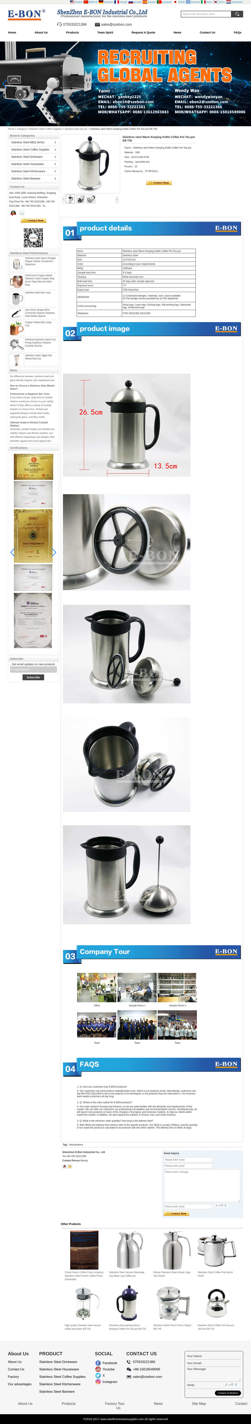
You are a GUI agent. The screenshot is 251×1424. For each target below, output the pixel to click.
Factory (13, 1377)
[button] (121, 123)
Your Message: (196, 1369)
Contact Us (207, 32)
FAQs (237, 32)
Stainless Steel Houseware (27, 164)
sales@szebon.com (116, 24)
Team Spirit (105, 32)
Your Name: (194, 1356)
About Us (41, 32)
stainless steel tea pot (76, 129)
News (177, 32)
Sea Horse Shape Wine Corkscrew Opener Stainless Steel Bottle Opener (40, 314)
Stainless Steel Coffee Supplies (45, 129)
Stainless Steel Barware (25, 178)
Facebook (106, 1363)
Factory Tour (115, 1404)
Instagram (106, 1382)
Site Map (199, 1404)
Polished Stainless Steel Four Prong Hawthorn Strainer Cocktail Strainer (40, 344)
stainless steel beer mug (37, 294)
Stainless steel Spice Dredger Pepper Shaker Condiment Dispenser (40, 263)
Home (12, 32)
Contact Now (33, 220)
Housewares (76, 1144)
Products (72, 32)
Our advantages (20, 1384)
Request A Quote (143, 32)
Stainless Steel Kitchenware (28, 171)
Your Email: (194, 1363)
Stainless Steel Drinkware (27, 156)
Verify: (191, 1385)
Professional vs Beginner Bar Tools (30, 395)
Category (21, 129)
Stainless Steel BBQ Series (28, 142)
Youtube (106, 1369)
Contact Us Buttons (228, 1393)
